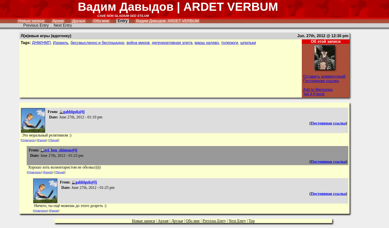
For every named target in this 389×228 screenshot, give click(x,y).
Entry (123, 21)
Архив (58, 21)
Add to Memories (318, 90)
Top (252, 221)
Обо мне (101, 21)
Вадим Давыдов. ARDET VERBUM (167, 21)
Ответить (28, 140)
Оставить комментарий (324, 76)
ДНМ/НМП (41, 43)
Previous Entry (36, 25)
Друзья (78, 21)
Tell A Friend (313, 94)
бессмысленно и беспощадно (97, 43)
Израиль (60, 43)
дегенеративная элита (172, 43)
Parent (42, 140)
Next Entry (63, 25)
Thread (53, 140)
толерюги (229, 43)
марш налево (206, 43)
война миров (138, 43)
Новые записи (31, 21)
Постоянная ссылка (321, 81)
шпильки (248, 43)
